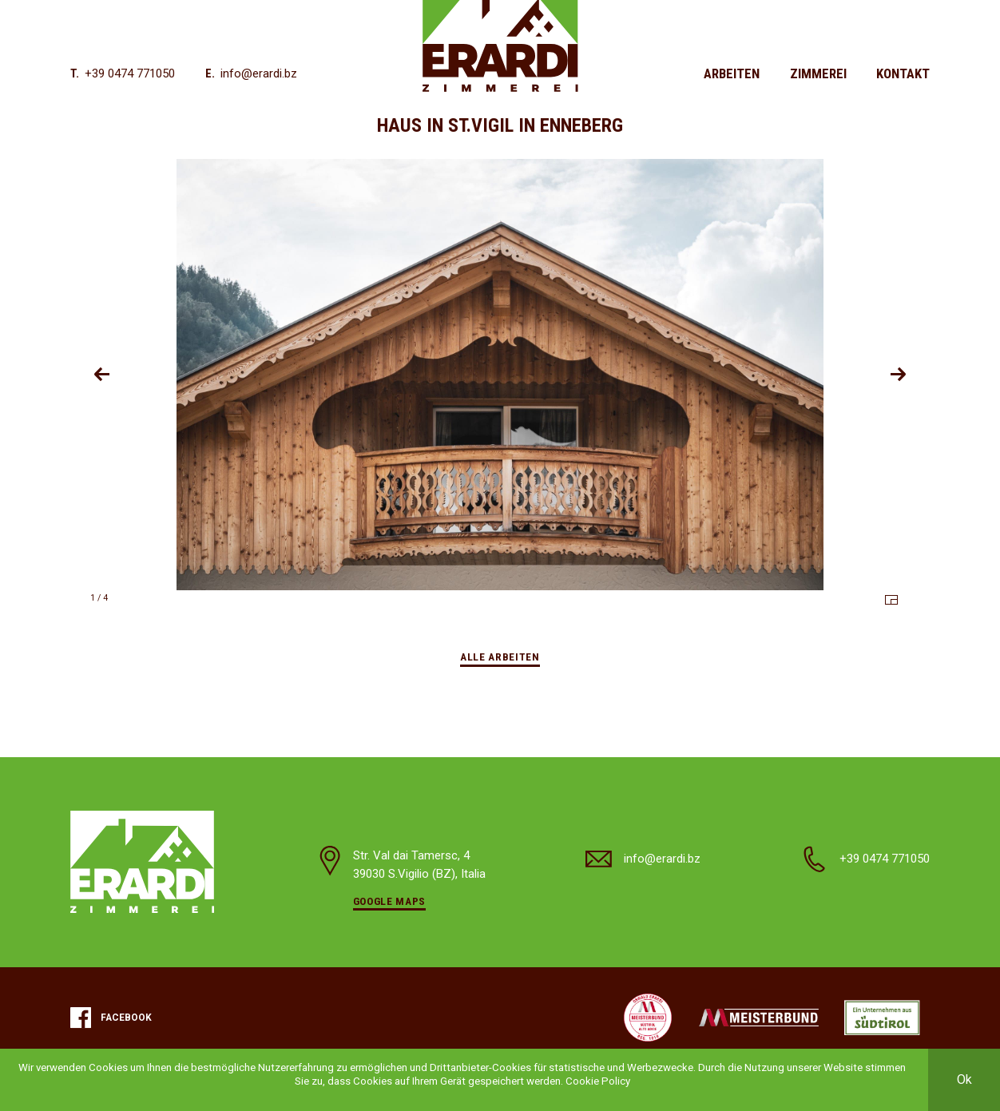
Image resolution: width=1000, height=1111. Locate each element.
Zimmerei (818, 73)
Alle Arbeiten (500, 657)
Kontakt (903, 73)
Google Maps (389, 901)
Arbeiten (732, 73)
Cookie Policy (597, 1081)
